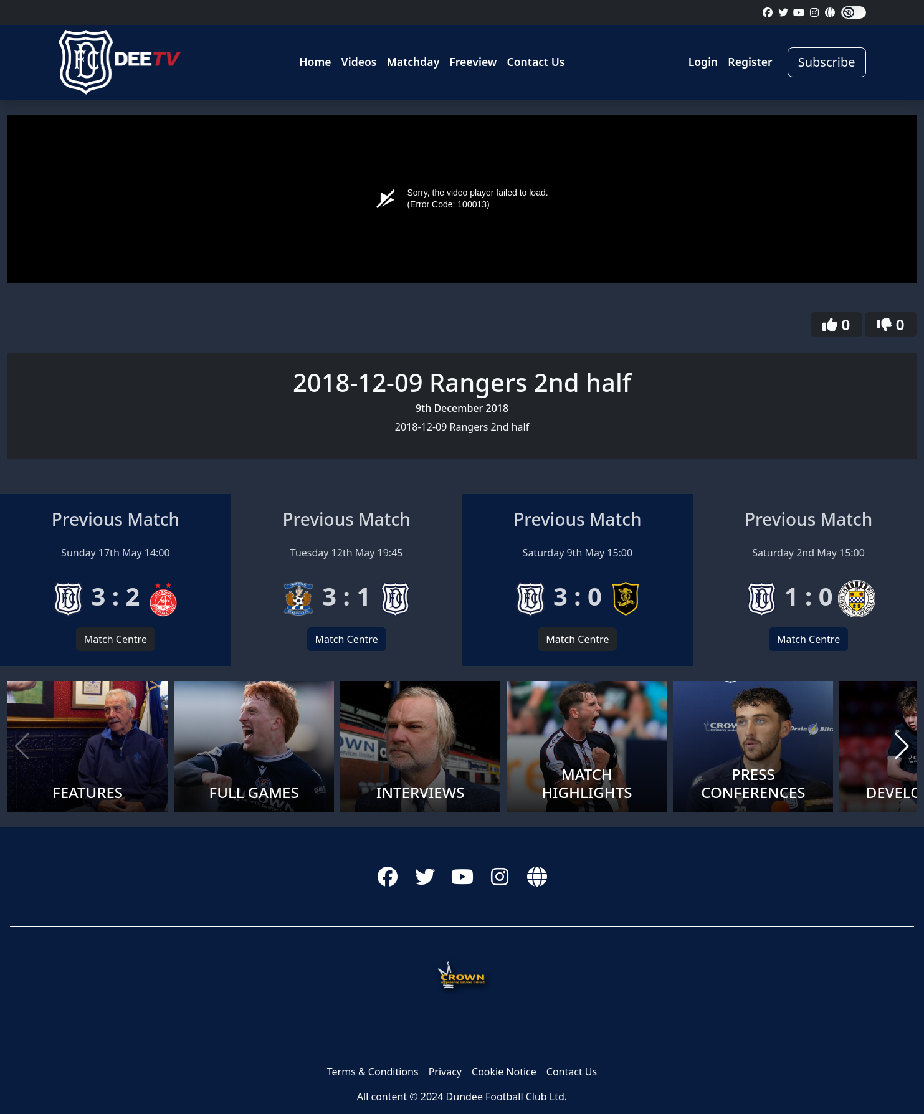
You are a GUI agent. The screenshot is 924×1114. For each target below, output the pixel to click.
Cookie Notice (504, 1071)
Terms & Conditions (373, 1071)
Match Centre (115, 639)
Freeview (473, 61)
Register (750, 61)
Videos (359, 61)
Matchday (413, 61)
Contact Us (535, 61)
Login (703, 61)
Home (315, 61)
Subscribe (826, 62)
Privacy (445, 1071)
